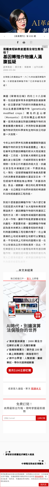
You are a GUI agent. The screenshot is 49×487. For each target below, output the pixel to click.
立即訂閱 (41, 418)
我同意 (43, 484)
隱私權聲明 (39, 476)
